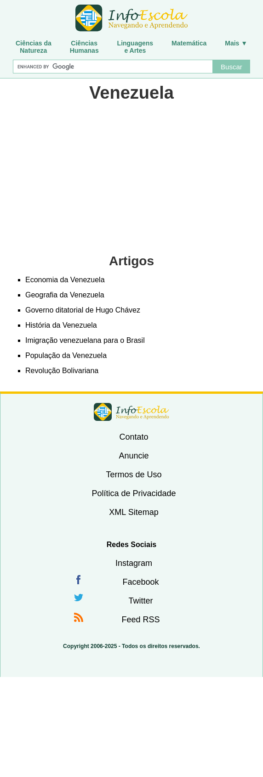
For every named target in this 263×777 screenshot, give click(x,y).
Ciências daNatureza (33, 46)
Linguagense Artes (135, 46)
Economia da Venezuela (65, 280)
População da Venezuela (66, 355)
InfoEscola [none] (131, 412)
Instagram (133, 563)
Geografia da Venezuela (64, 295)
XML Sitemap (133, 512)
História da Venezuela (61, 325)
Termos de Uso (133, 474)
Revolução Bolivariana (61, 371)
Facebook (140, 582)
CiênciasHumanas (84, 46)
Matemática (189, 43)
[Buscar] (112, 66)
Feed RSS (140, 619)
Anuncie (134, 455)
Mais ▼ (236, 43)
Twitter (140, 600)
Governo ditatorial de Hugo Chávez (82, 310)
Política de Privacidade (133, 493)
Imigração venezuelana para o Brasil (85, 340)
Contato (133, 437)
